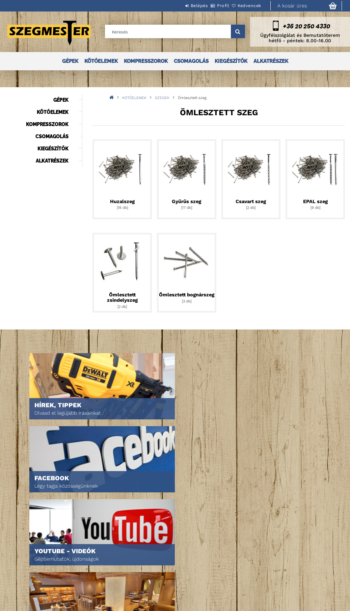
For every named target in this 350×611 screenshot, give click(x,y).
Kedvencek (246, 5)
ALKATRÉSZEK (270, 61)
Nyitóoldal (25, 547)
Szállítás (172, 582)
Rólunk (21, 575)
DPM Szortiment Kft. (257, 582)
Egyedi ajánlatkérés (36, 566)
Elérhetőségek (178, 591)
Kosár (94, 575)
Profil (212, 5)
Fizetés (170, 572)
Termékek (24, 557)
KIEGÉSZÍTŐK (231, 61)
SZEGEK (162, 98)
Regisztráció (102, 557)
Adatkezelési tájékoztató (190, 563)
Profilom (97, 566)
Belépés (180, 5)
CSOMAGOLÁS (191, 61)
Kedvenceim (100, 585)
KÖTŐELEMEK (101, 61)
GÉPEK (70, 61)
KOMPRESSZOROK (146, 61)
